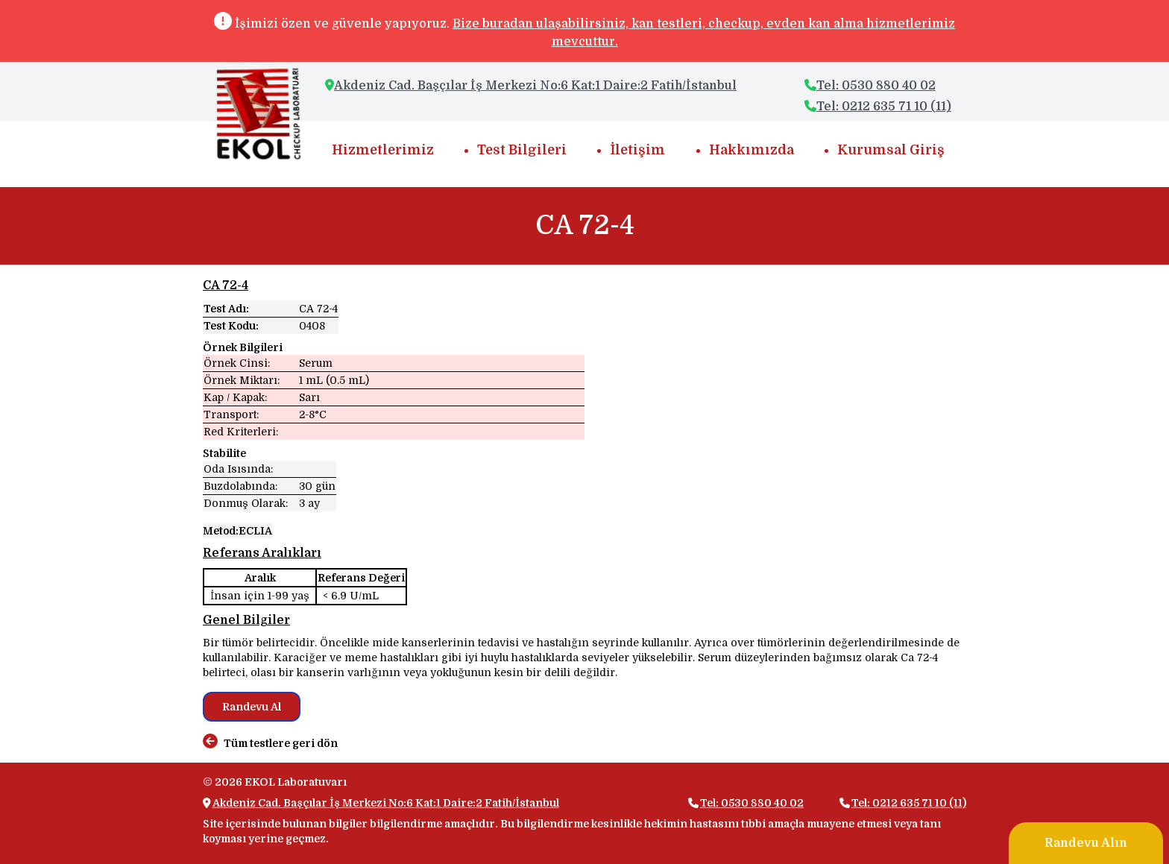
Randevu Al (251, 707)
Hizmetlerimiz (383, 149)
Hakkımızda (751, 149)
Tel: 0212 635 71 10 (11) (877, 106)
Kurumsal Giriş (891, 149)
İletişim (637, 149)
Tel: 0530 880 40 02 (870, 85)
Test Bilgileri (522, 149)
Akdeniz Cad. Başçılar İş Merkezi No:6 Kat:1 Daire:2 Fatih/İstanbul (535, 85)
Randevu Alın (1085, 843)
